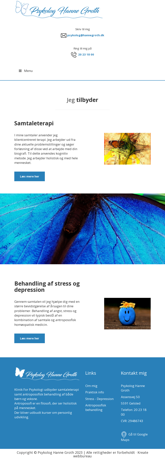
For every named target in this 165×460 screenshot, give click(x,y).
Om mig (91, 386)
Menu (25, 71)
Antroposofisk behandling (95, 407)
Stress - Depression (99, 399)
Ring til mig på (82, 48)
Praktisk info (94, 392)
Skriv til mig (82, 29)
